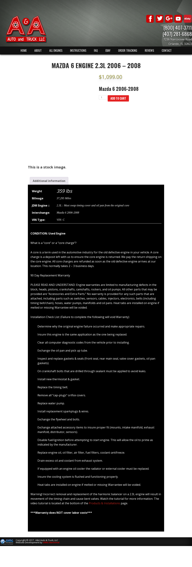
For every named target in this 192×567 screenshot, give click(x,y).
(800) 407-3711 (178, 27)
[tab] (49, 181)
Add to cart (118, 98)
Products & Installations (104, 503)
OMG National (51, 542)
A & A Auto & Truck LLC (26, 29)
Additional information (49, 181)
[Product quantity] (103, 97)
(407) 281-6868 (177, 33)
